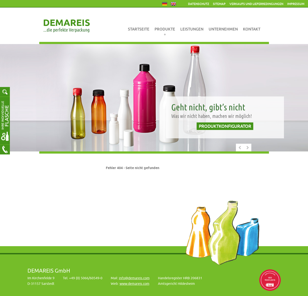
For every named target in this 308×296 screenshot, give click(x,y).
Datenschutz (198, 4)
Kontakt (251, 29)
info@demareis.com (134, 278)
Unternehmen (223, 29)
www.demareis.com (134, 283)
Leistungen (191, 29)
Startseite (138, 29)
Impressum (295, 4)
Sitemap (219, 4)
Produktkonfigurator (225, 126)
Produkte (165, 29)
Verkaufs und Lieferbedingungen (256, 4)
